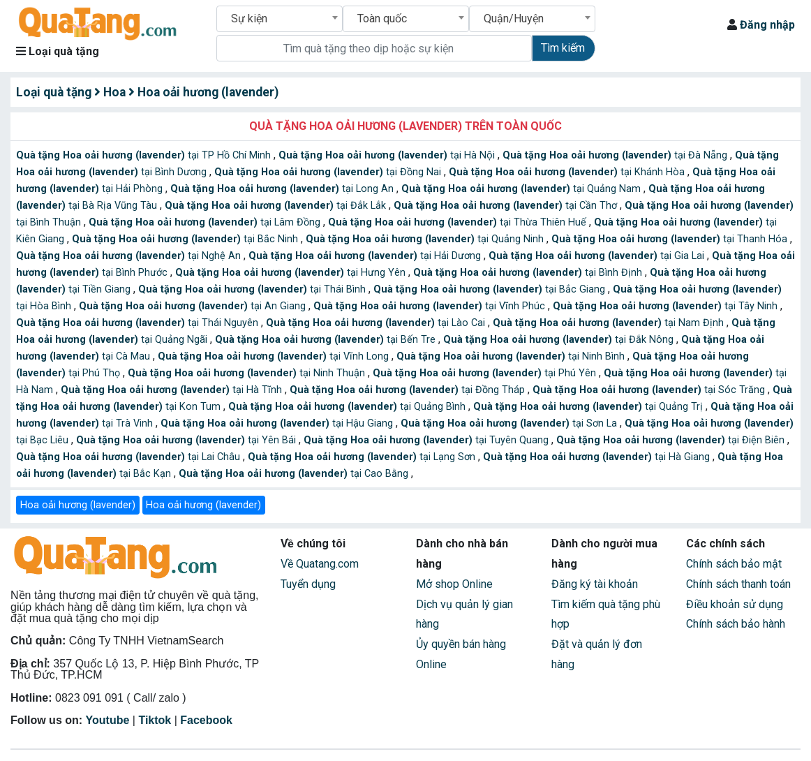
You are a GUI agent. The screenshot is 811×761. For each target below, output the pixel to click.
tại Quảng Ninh (426, 239)
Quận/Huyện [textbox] (514, 18)
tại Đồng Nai (329, 172)
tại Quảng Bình (348, 407)
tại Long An (283, 189)
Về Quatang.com (320, 563)
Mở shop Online (454, 584)
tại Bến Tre (326, 340)
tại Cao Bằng (295, 474)
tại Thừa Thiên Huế (458, 222)
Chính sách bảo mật (734, 563)
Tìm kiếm (563, 47)
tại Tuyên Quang (427, 440)
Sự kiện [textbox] (249, 18)
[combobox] (279, 19)
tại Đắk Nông (559, 340)
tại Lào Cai (377, 323)
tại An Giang (193, 306)
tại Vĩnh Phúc (430, 306)
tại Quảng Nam (522, 189)
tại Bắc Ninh (186, 239)
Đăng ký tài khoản (594, 584)
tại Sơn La (510, 423)
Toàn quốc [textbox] (382, 18)
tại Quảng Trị (589, 407)
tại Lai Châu (129, 457)
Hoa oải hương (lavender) (77, 505)
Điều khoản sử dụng (734, 604)
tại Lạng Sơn (363, 457)
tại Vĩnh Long (275, 356)
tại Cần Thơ (507, 206)
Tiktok (154, 720)
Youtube (108, 720)
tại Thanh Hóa (670, 239)
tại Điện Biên (671, 440)
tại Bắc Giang (490, 289)
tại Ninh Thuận (248, 373)
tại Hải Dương (366, 256)
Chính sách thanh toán (738, 584)
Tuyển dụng (308, 584)
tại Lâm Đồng (206, 222)
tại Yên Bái (187, 440)
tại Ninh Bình (511, 356)
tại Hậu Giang (278, 423)
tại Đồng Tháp (409, 390)
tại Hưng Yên (291, 273)
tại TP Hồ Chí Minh (145, 155)
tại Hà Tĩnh (173, 390)
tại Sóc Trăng (650, 390)
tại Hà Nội (388, 155)
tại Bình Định (529, 273)
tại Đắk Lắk (277, 206)
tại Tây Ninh (666, 306)
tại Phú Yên (486, 373)
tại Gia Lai (598, 256)
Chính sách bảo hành (735, 623)
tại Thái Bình (253, 289)
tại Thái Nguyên (138, 323)
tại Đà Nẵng (616, 155)
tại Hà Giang (598, 457)
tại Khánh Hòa (568, 172)
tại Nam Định (610, 323)
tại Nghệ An (130, 256)
